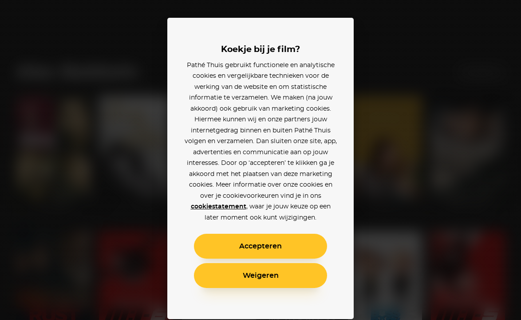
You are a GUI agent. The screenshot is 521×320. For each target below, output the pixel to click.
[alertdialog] (260, 160)
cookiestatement (218, 207)
